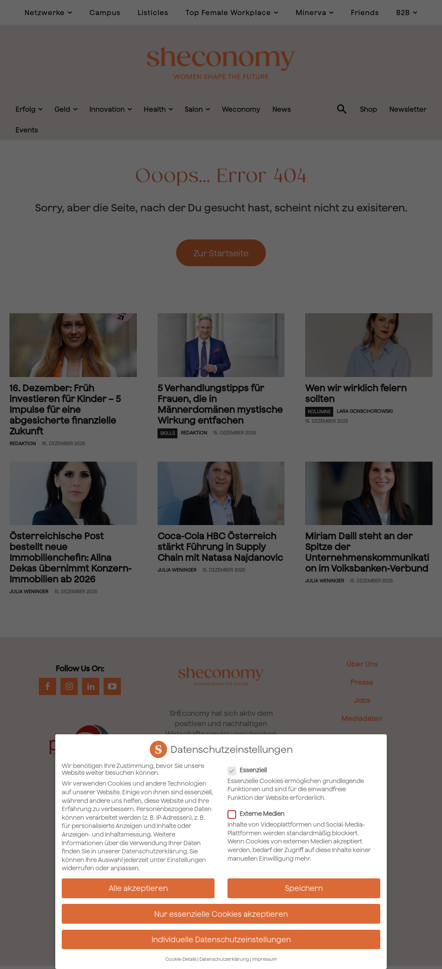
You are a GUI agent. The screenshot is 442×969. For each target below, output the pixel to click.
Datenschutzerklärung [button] (224, 959)
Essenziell (249, 769)
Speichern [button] (304, 888)
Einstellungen (186, 859)
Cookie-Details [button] (180, 959)
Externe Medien (258, 813)
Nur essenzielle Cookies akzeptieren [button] (221, 913)
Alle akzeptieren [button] (138, 888)
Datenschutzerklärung (154, 851)
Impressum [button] (264, 959)
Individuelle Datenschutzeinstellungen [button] (221, 939)
